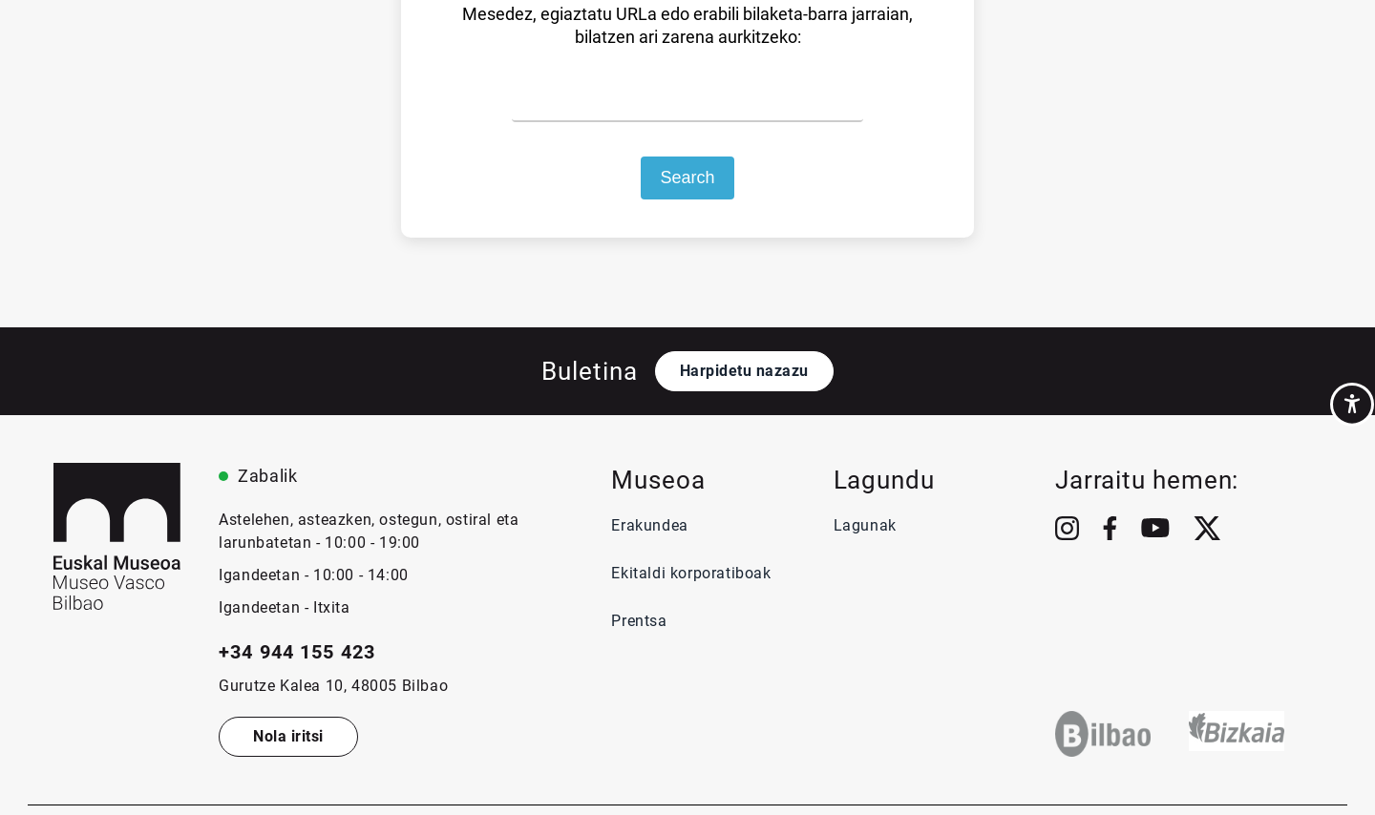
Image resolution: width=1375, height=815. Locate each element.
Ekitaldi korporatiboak (691, 573)
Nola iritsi (288, 736)
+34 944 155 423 (297, 651)
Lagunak (865, 525)
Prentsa (641, 621)
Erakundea (649, 525)
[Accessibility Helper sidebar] (1352, 405)
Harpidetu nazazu (744, 371)
